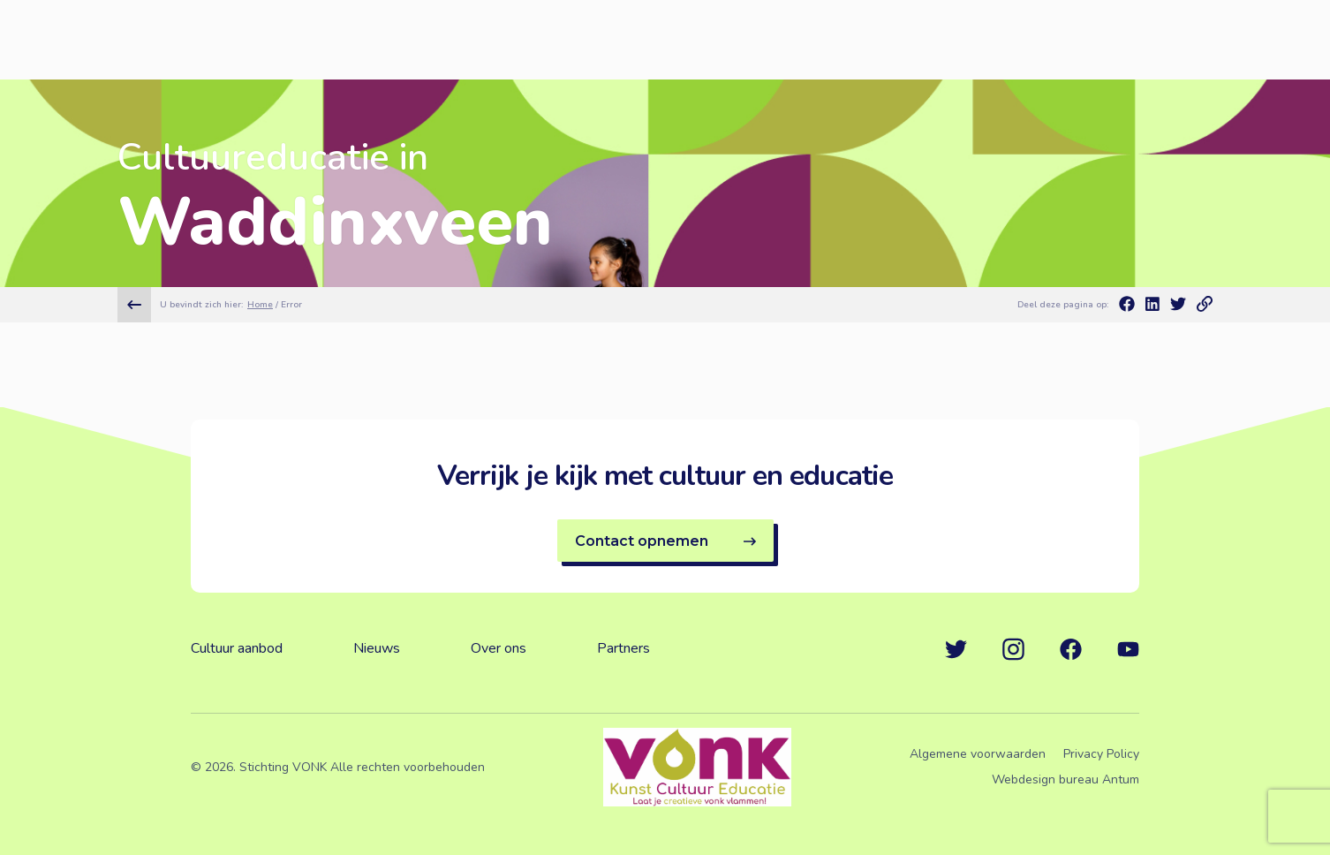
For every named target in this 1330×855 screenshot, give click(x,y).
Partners (623, 648)
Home (260, 305)
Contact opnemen (665, 541)
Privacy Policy (1101, 753)
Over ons (498, 648)
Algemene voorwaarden (978, 753)
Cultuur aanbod (237, 648)
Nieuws (376, 648)
